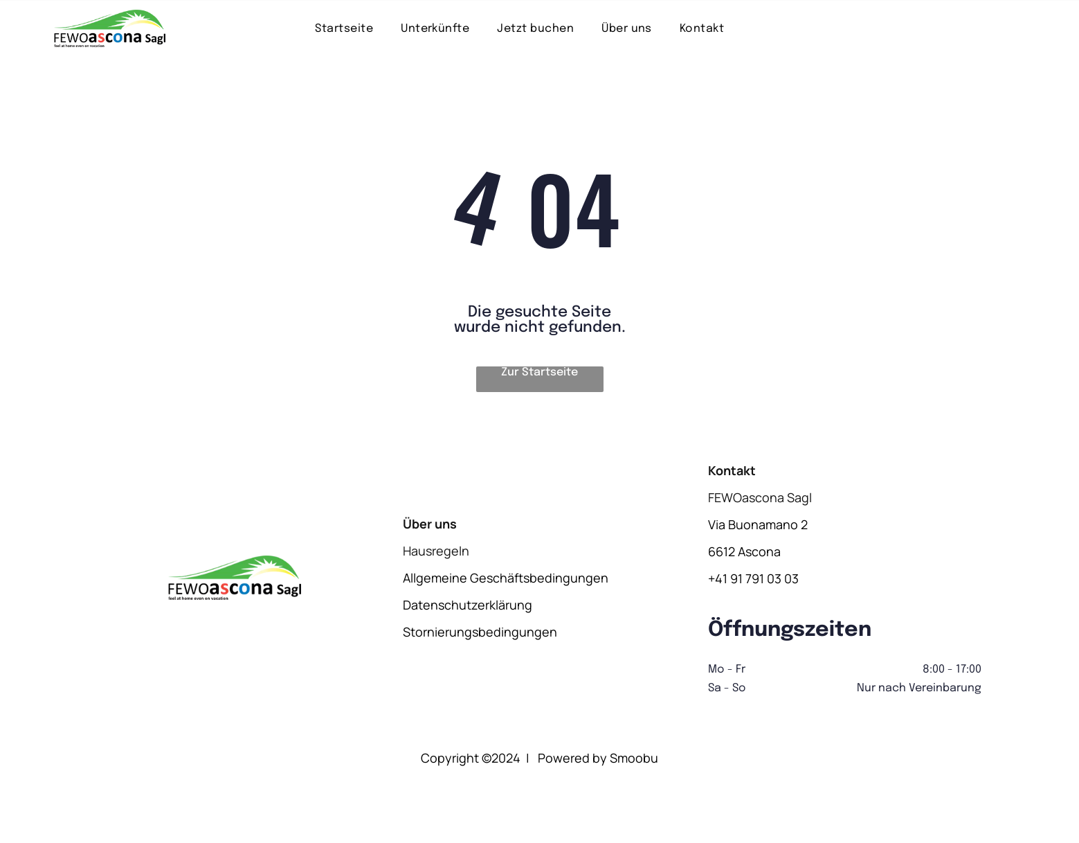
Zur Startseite (539, 372)
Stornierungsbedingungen (480, 631)
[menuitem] (344, 28)
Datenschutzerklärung (467, 604)
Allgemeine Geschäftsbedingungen (505, 577)
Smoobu (634, 757)
